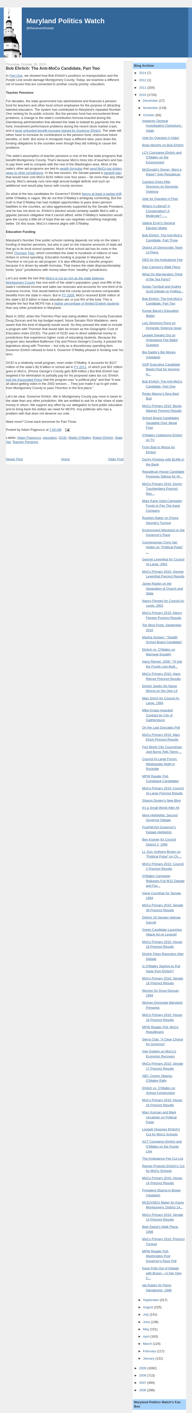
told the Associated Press (24, 380)
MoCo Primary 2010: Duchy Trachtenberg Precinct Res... (162, 488)
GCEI (63, 438)
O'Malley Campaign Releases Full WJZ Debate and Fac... (163, 881)
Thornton (20, 253)
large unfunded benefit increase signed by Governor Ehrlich (58, 130)
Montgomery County (20, 282)
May (146, 1329)
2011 (143, 87)
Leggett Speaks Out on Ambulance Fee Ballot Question (160, 340)
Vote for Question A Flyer (160, 199)
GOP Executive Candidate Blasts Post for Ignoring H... (161, 369)
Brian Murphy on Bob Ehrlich (163, 145)
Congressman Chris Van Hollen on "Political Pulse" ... (162, 547)
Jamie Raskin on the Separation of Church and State (162, 588)
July (146, 1314)
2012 (143, 80)
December (151, 100)
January (149, 1358)
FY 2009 (68, 295)
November (151, 108)
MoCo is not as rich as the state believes (75, 278)
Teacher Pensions (25, 442)
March (148, 1344)
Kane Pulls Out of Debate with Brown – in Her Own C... (162, 1273)
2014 (143, 73)
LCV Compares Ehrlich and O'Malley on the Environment (162, 157)
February (150, 1351)
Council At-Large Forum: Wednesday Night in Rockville (160, 764)
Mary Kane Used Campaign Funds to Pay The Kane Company (162, 505)
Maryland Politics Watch (65, 21)
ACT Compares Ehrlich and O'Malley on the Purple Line (162, 1146)
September (151, 1300)
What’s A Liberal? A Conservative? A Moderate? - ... (156, 211)
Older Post (116, 459)
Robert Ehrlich (102, 438)
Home (65, 459)
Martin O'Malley (79, 438)
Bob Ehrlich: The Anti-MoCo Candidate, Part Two (53, 68)
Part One (16, 75)
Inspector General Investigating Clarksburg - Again (162, 125)
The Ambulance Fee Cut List (162, 1158)
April (146, 1336)
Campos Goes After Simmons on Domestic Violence (160, 186)
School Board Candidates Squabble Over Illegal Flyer (160, 423)
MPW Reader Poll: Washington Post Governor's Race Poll (159, 1256)
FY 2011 (80, 367)
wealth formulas (71, 168)
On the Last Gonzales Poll (161, 727)
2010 (143, 95)
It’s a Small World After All (160, 808)
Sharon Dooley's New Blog (161, 800)
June (147, 1322)
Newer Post (14, 459)
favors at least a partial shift (102, 194)
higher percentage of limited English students (86, 303)
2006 (143, 1390)
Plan (31, 253)
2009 (143, 1368)
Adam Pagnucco (29, 438)
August (148, 1307)
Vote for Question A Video (160, 138)
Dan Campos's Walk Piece (161, 267)
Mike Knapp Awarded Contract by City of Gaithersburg (157, 715)
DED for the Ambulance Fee (162, 260)
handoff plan (113, 173)
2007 (143, 1383)
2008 (143, 1375)
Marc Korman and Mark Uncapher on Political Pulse (159, 1117)
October (149, 115)
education (50, 438)
